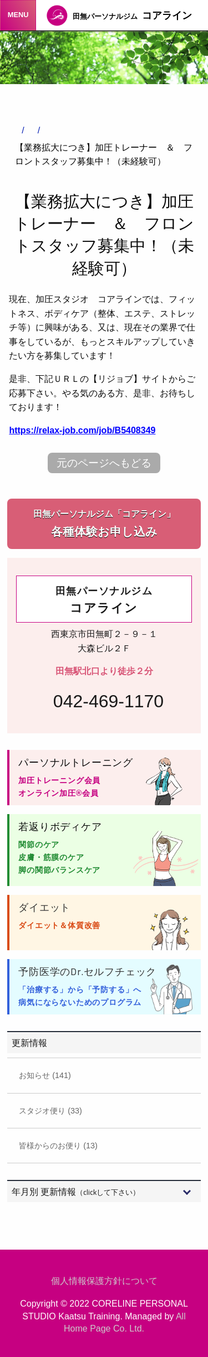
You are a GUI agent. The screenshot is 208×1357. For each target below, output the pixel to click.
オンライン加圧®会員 (58, 793)
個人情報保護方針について (104, 1281)
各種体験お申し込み (104, 522)
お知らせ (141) (45, 1075)
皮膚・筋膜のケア (51, 857)
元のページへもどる (104, 463)
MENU (18, 15)
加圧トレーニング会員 (59, 780)
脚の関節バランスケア (59, 870)
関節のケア (38, 844)
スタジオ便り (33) (50, 1110)
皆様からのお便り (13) (58, 1145)
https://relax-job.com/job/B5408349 (82, 430)
